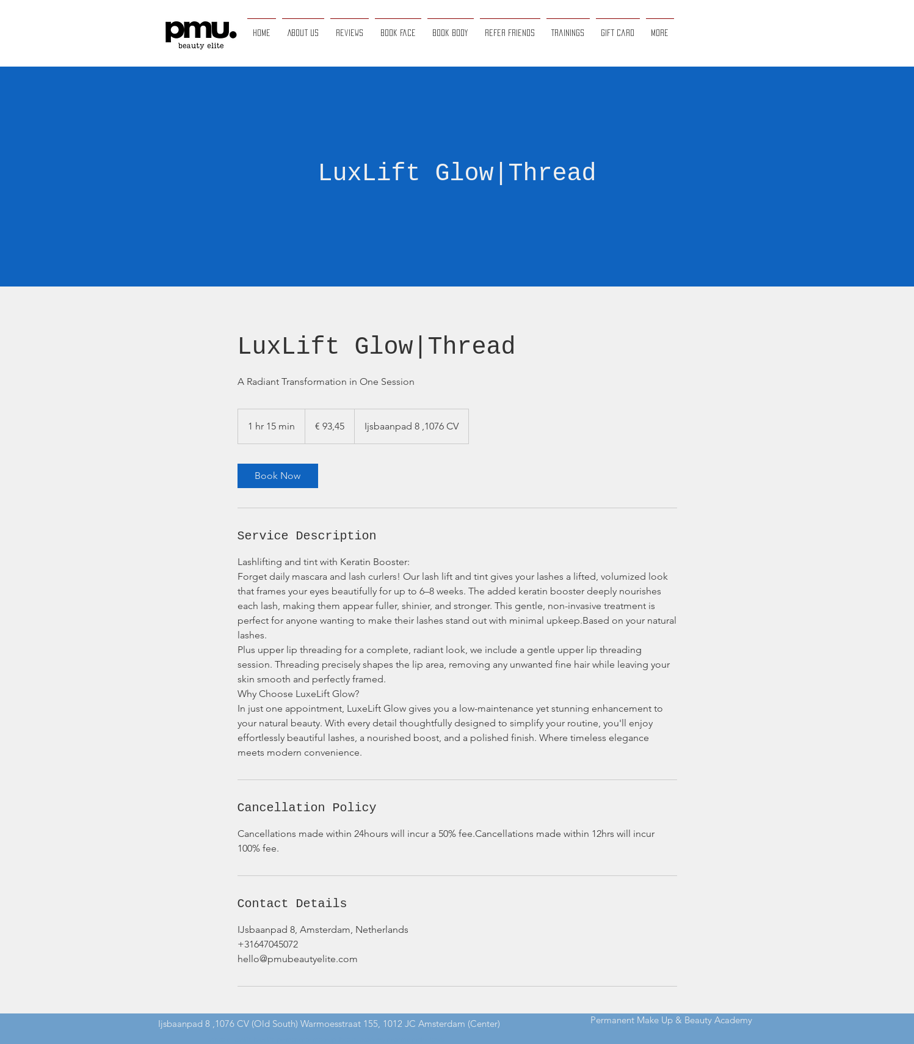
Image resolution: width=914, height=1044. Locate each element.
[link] (278, 476)
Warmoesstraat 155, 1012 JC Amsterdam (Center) (400, 1023)
